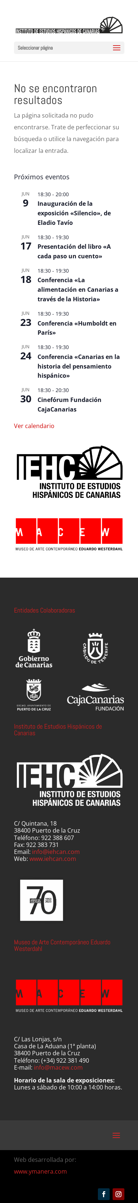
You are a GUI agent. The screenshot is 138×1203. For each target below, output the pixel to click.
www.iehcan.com (52, 859)
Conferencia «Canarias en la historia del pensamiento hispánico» (79, 366)
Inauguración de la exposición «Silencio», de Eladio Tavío (74, 213)
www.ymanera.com (40, 1171)
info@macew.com (58, 1067)
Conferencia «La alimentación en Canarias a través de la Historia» (78, 289)
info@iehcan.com (56, 852)
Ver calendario (34, 426)
